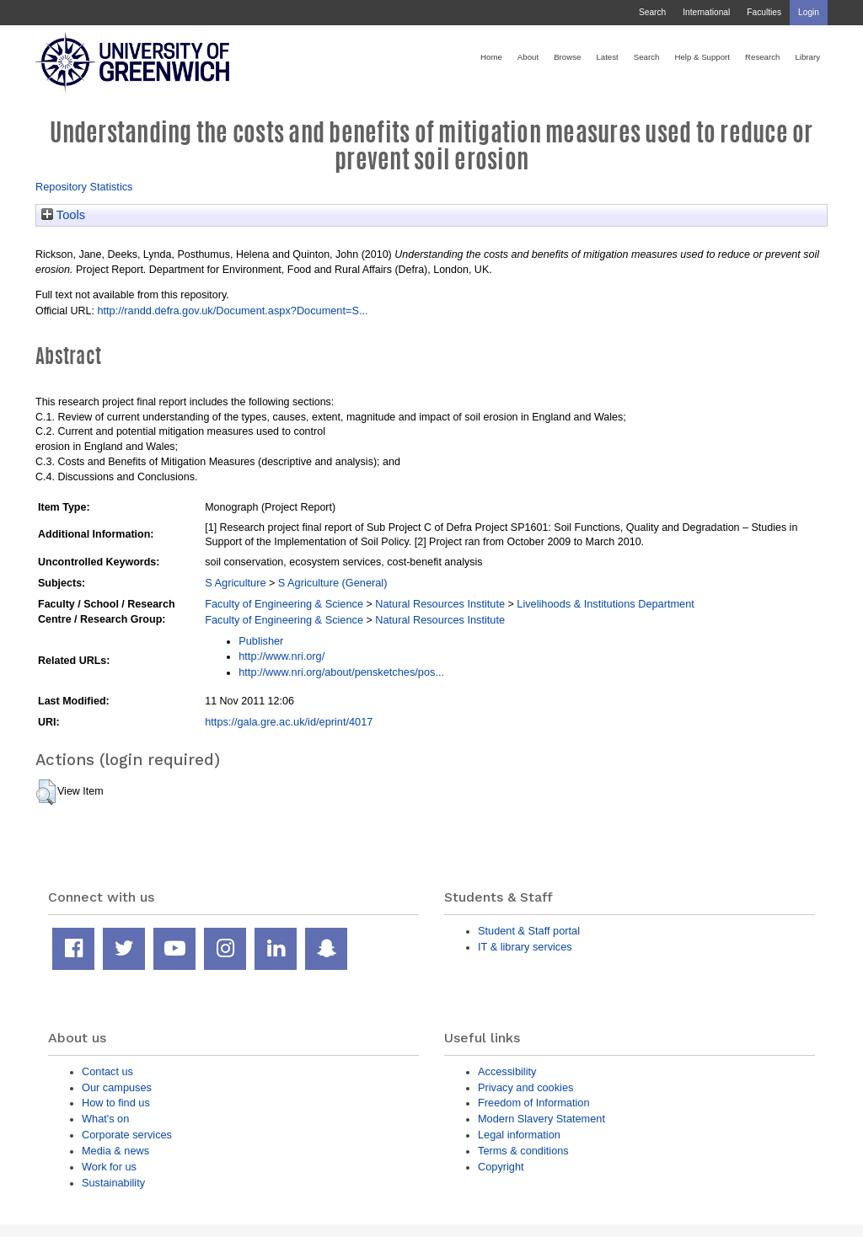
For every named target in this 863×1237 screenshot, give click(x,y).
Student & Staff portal (529, 930)
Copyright (501, 1166)
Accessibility (507, 1071)
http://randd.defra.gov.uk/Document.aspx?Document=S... (232, 310)
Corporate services (127, 1134)
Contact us (107, 1071)
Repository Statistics (84, 186)
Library (807, 57)
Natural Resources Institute (440, 603)
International (706, 12)
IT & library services (525, 946)
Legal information (519, 1134)
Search (652, 12)
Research (762, 57)
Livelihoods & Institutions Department (605, 603)
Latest (607, 57)
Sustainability (113, 1182)
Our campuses (117, 1087)
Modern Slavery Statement (541, 1118)
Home (491, 57)
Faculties (764, 12)
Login (808, 12)
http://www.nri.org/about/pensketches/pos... (341, 672)
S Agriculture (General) (333, 582)
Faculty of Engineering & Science (284, 603)
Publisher (261, 641)
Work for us (109, 1166)
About (528, 57)
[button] (46, 792)
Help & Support (702, 57)
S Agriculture (235, 582)
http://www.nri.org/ (281, 656)
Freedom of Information (534, 1102)
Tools (63, 215)
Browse (567, 57)
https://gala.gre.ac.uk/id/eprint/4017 (289, 721)
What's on (105, 1118)
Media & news (115, 1150)
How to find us (116, 1102)
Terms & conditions (523, 1150)
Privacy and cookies (525, 1087)
